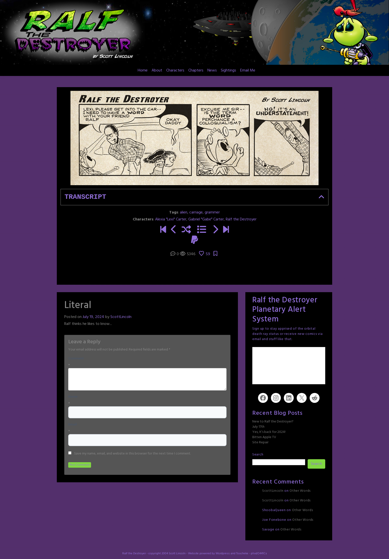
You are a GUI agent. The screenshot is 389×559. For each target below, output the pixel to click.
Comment (76, 358)
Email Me (247, 70)
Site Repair (260, 442)
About (157, 70)
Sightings (228, 70)
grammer (212, 212)
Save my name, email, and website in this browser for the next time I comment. (132, 453)
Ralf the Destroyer (241, 219)
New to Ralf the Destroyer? (272, 421)
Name (72, 396)
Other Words (300, 491)
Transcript (85, 197)
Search (257, 454)
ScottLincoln (120, 317)
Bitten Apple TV (264, 437)
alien (183, 212)
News (212, 70)
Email (72, 424)
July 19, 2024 (93, 317)
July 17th (258, 427)
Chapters (195, 70)
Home (143, 70)
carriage (196, 212)
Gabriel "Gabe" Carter (206, 219)
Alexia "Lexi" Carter (170, 219)
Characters (175, 70)
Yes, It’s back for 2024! (269, 432)
